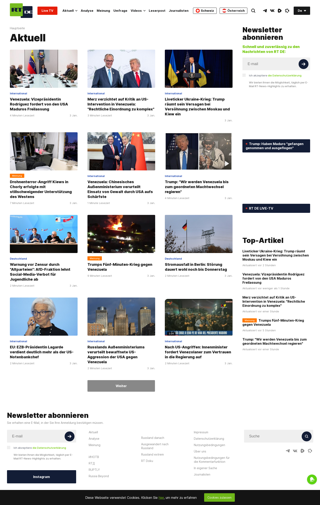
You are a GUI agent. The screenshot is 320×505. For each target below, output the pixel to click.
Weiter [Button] (121, 386)
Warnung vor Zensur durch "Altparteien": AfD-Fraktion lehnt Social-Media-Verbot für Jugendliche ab (40, 271)
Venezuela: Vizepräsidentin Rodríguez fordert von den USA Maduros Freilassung (39, 104)
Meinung (103, 11)
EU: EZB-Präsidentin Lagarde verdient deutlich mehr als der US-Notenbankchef (41, 352)
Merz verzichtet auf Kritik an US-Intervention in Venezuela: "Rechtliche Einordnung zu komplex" (120, 104)
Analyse (87, 11)
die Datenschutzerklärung (284, 75)
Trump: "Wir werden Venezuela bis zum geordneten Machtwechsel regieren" (197, 187)
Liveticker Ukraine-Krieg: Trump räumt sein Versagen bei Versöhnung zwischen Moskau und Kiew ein (197, 106)
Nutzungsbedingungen (209, 447)
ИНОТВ (94, 459)
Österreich (233, 11)
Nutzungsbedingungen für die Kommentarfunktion (212, 462)
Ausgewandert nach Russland (155, 448)
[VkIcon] (272, 10)
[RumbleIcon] (279, 10)
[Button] (303, 64)
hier (161, 498)
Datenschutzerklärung (209, 441)
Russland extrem (152, 456)
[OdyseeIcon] (287, 10)
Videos (138, 11)
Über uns (200, 453)
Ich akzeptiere (275, 75)
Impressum (201, 434)
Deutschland (18, 258)
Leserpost (157, 11)
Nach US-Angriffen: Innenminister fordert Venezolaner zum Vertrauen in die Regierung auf (198, 352)
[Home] (21, 10)
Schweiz (205, 11)
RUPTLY (94, 472)
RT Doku (147, 463)
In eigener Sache (205, 470)
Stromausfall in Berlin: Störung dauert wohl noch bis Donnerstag (196, 267)
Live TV (47, 11)
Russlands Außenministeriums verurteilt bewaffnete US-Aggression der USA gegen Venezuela (116, 354)
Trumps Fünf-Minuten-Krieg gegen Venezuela (119, 267)
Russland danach (152, 440)
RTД (92, 465)
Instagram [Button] (41, 479)
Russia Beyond (99, 478)
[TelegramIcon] (265, 10)
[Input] (276, 63)
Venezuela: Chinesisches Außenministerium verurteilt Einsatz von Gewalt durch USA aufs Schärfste (120, 189)
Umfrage (120, 11)
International (18, 93)
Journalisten (179, 11)
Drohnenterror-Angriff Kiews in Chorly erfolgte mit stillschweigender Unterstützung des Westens (41, 189)
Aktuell (69, 11)
